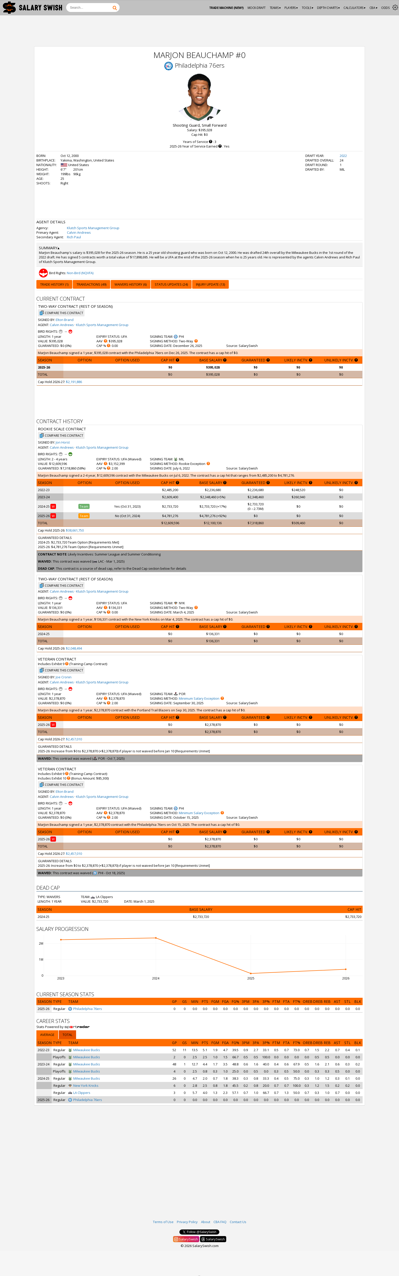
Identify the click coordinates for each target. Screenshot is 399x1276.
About (205, 1222)
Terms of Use (163, 1222)
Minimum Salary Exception (199, 698)
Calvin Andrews (79, 232)
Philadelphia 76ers (199, 65)
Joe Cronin (64, 677)
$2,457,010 (74, 739)
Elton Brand (65, 319)
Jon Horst (63, 442)
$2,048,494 (74, 648)
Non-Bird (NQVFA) (80, 273)
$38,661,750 (75, 530)
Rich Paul (74, 237)
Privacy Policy (187, 1222)
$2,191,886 (74, 381)
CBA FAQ (219, 1222)
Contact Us (238, 1222)
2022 (343, 155)
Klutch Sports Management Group (93, 228)
